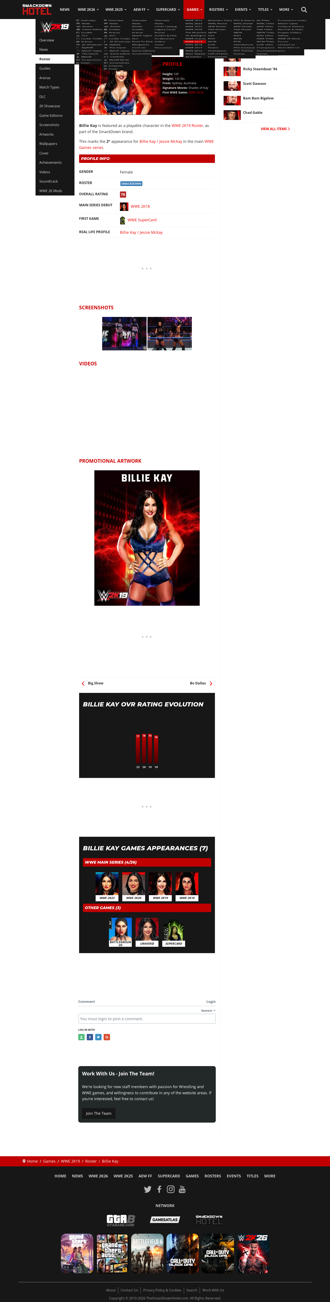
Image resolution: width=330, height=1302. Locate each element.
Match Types (49, 87)
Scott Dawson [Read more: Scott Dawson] (254, 83)
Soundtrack (48, 181)
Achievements (50, 162)
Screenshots (49, 124)
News (65, 9)
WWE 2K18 (196, 92)
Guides (45, 68)
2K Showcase (49, 106)
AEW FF (139, 9)
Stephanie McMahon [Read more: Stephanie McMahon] (260, 54)
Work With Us (213, 1290)
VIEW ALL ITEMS (275, 129)
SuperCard (166, 9)
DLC (42, 96)
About (111, 1290)
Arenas (45, 78)
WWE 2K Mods (50, 191)
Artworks (46, 134)
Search (191, 1290)
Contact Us (129, 1290)
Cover (44, 153)
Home (60, 1175)
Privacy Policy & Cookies (162, 1290)
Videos (44, 172)
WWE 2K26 (86, 9)
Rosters (216, 9)
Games (193, 9)
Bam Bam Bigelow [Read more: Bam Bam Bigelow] (258, 98)
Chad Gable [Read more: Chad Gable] (252, 112)
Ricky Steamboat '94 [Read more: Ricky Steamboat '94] (260, 69)
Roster (44, 59)
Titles (263, 9)
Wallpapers (48, 143)
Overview (46, 40)
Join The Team (98, 1113)
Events (241, 9)
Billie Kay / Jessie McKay (160, 141)
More (284, 9)
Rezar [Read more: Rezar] (248, 39)
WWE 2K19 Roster (97, 38)
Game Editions (51, 115)
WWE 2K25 (114, 9)
